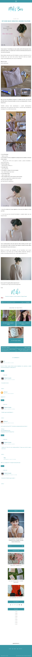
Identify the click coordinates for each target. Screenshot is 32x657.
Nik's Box (6, 655)
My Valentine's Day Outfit (16, 597)
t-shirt (13, 302)
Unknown (5, 392)
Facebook (7, 296)
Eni (4, 361)
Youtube (15, 296)
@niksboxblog (16, 643)
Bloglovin (19, 296)
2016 (16, 619)
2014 (16, 622)
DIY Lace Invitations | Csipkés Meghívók (16, 581)
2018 (16, 616)
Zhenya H (6, 421)
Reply (2, 388)
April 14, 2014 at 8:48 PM (9, 393)
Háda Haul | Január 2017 (16, 565)
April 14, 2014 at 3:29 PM (9, 362)
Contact (20, 648)
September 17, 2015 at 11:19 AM (10, 474)
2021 (16, 611)
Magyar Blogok (24, 296)
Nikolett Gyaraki (7, 378)
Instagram (11, 296)
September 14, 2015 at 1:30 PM (10, 459)
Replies (5, 375)
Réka (5, 458)
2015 (16, 620)
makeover (9, 302)
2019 (16, 614)
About (15, 648)
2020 (16, 613)
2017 (16, 617)
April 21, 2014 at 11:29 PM (9, 379)
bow (4, 302)
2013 (16, 624)
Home (10, 648)
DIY (5, 302)
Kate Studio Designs (26, 655)
